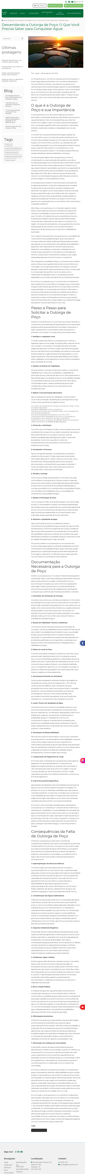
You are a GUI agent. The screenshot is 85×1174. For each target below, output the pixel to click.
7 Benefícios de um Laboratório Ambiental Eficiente (12, 104)
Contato (19, 1172)
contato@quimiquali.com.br (68, 1164)
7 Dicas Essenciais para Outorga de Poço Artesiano (12, 111)
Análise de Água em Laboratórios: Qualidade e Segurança (12, 80)
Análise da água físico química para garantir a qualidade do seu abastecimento (12, 120)
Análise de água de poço (57, 422)
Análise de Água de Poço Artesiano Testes (13, 127)
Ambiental (9, 144)
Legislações (34, 13)
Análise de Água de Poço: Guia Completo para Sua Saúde (11, 61)
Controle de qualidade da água (45, 1007)
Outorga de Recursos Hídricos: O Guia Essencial (12, 67)
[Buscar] (22, 38)
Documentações (74, 13)
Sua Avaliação (60, 13)
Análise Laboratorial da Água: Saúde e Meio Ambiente (11, 73)
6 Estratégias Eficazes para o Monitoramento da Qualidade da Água (13, 97)
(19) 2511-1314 (80, 1)
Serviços (13, 13)
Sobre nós (4, 13)
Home (5, 20)
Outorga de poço (39, 1130)
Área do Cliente (55, 5)
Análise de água (10, 160)
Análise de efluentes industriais (15, 156)
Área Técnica (39, 5)
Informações (47, 12)
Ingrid (37, 73)
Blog (22, 13)
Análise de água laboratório (41, 252)
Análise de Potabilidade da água (15, 148)
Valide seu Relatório (73, 5)
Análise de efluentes (12, 152)
